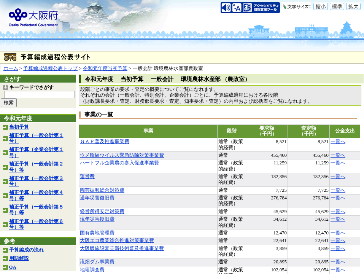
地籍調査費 (92, 269)
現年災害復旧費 (97, 219)
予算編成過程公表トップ (50, 68)
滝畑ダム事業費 (97, 261)
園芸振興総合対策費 (102, 190)
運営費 (87, 176)
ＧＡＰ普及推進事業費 (104, 141)
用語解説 (19, 258)
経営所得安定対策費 (102, 211)
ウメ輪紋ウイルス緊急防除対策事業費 (122, 155)
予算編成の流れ (26, 250)
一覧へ (338, 141)
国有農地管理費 (97, 233)
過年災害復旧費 (97, 198)
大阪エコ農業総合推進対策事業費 (117, 240)
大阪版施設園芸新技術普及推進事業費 (122, 248)
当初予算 (19, 127)
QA (12, 267)
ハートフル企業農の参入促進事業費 (119, 163)
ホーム (10, 68)
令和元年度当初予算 (105, 68)
